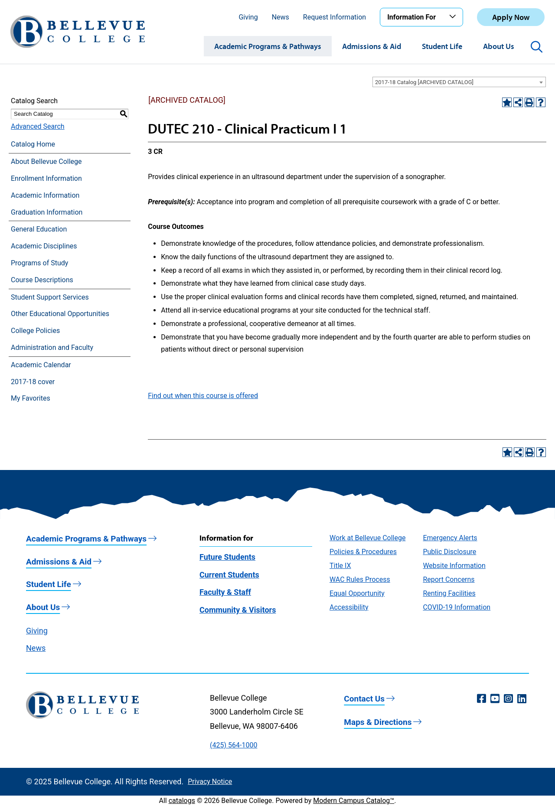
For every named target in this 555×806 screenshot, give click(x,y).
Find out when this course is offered (203, 396)
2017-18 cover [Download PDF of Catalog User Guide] (33, 382)
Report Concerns (448, 579)
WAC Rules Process (360, 579)
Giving (248, 17)
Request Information (334, 17)
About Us (498, 46)
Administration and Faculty (52, 347)
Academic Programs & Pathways (267, 46)
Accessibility (349, 607)
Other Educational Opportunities (60, 314)
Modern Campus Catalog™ (353, 800)
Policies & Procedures (363, 552)
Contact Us (364, 699)
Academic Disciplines (44, 246)
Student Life (442, 46)
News (280, 17)
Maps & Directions (377, 722)
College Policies (35, 330)
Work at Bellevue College (367, 538)
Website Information (454, 565)
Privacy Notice (210, 781)
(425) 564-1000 (233, 745)
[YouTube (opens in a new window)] (495, 699)
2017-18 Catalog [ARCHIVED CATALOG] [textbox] (424, 82)
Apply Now (510, 17)
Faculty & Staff (225, 592)
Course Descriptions (42, 280)
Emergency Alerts (450, 538)
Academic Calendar (41, 365)
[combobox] (459, 82)
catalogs (182, 800)
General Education (39, 229)
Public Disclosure (449, 552)
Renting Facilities (449, 593)
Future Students (227, 556)
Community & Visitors (237, 609)
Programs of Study (39, 263)
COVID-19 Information (456, 607)
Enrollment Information (46, 178)
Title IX (340, 565)
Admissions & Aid (371, 46)
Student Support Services (50, 297)
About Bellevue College (46, 161)
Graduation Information (46, 212)
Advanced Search (38, 126)
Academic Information (45, 195)
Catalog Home (33, 144)
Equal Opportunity (357, 593)
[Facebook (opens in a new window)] (481, 699)
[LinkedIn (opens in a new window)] (521, 699)
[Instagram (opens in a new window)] (508, 699)
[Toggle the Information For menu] (454, 17)
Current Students (229, 574)
